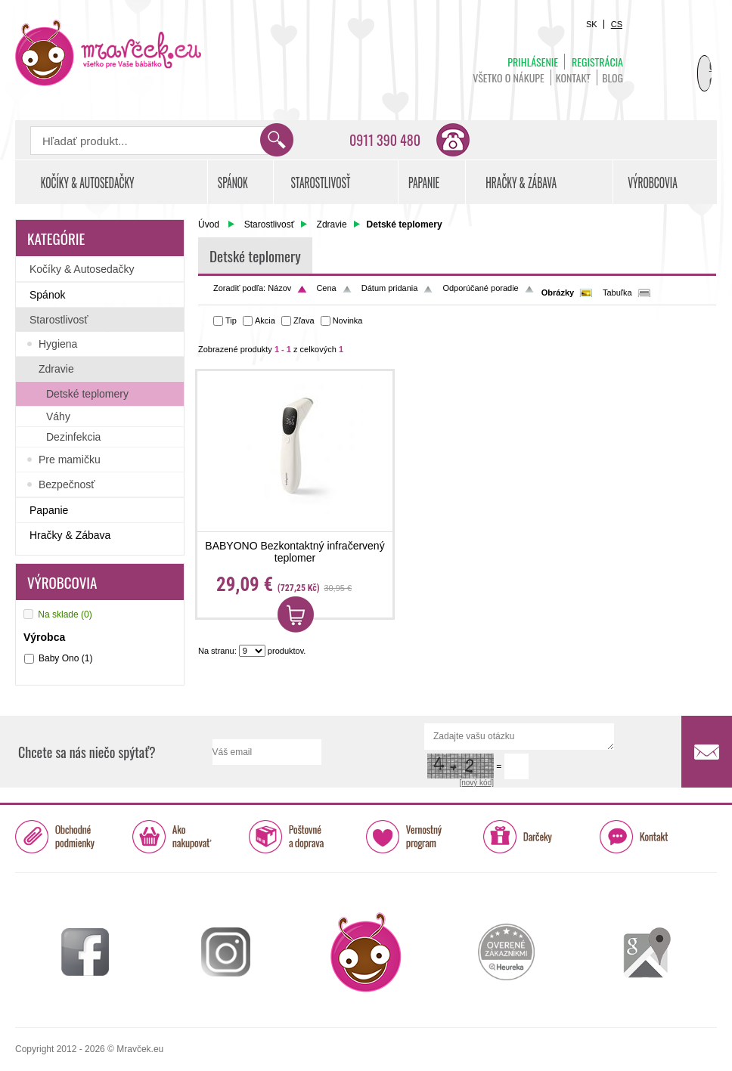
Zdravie (332, 224)
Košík (679, 57)
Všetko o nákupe (508, 77)
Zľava (304, 320)
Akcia (265, 320)
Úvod (208, 224)
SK (591, 24)
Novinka (348, 320)
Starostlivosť (269, 224)
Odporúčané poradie (480, 288)
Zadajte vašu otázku (519, 736)
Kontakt (573, 77)
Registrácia (597, 62)
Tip (231, 320)
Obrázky (557, 292)
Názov (279, 288)
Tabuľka (617, 292)
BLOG (612, 77)
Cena (326, 288)
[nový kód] (476, 782)
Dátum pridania (389, 288)
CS (616, 24)
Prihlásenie (532, 62)
